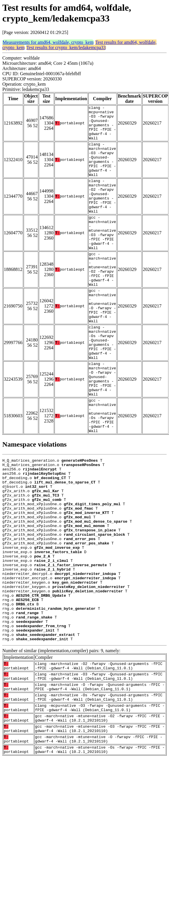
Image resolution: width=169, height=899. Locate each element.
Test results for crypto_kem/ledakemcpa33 (65, 47)
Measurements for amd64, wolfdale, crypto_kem (48, 42)
